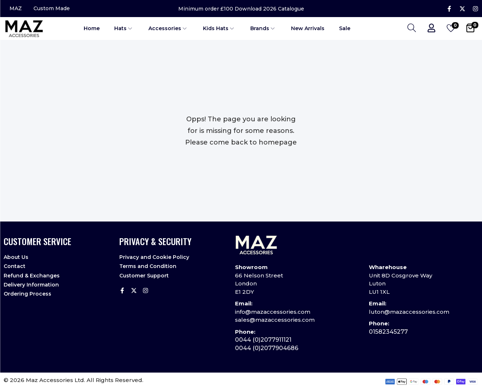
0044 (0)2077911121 (263, 339)
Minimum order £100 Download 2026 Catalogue (241, 8)
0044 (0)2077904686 (266, 348)
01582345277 (388, 331)
